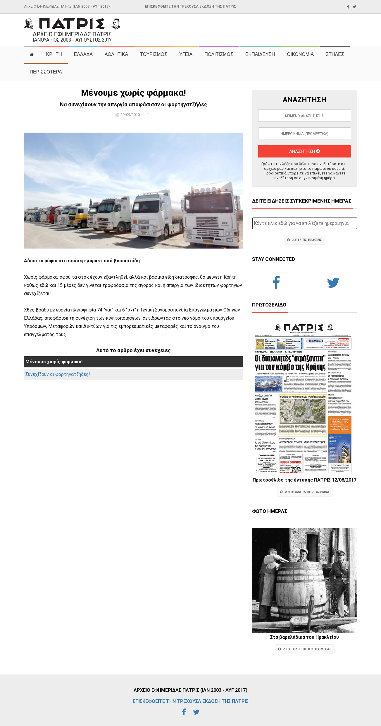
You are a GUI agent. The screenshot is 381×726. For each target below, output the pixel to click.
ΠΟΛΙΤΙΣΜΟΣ (218, 54)
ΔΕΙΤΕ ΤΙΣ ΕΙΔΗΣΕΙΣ (304, 240)
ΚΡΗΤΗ (54, 54)
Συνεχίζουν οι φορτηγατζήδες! (57, 374)
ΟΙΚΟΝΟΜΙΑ (300, 54)
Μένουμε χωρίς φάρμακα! (53, 361)
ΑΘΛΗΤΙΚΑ (116, 54)
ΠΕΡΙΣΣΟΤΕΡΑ (46, 71)
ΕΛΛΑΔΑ (83, 54)
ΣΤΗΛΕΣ (335, 54)
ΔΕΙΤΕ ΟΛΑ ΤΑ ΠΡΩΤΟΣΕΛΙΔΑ (304, 492)
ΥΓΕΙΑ (185, 54)
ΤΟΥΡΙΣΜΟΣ (153, 54)
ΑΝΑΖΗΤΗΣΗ (304, 151)
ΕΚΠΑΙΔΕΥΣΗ (260, 54)
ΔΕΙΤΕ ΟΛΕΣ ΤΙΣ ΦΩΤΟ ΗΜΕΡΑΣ (304, 649)
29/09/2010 (130, 114)
